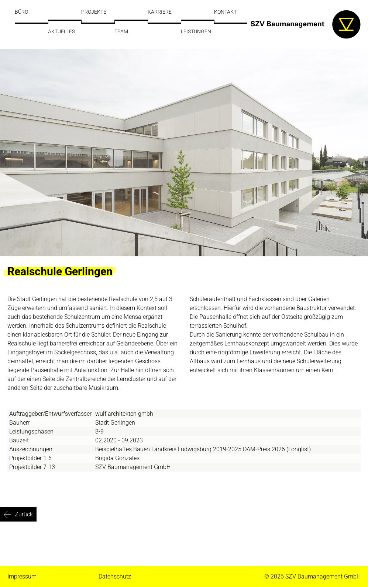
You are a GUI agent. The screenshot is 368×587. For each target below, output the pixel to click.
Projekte (93, 12)
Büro (21, 12)
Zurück (24, 514)
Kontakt (225, 12)
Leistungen (196, 31)
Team (121, 31)
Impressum (22, 576)
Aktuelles (61, 31)
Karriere (160, 12)
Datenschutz (115, 576)
